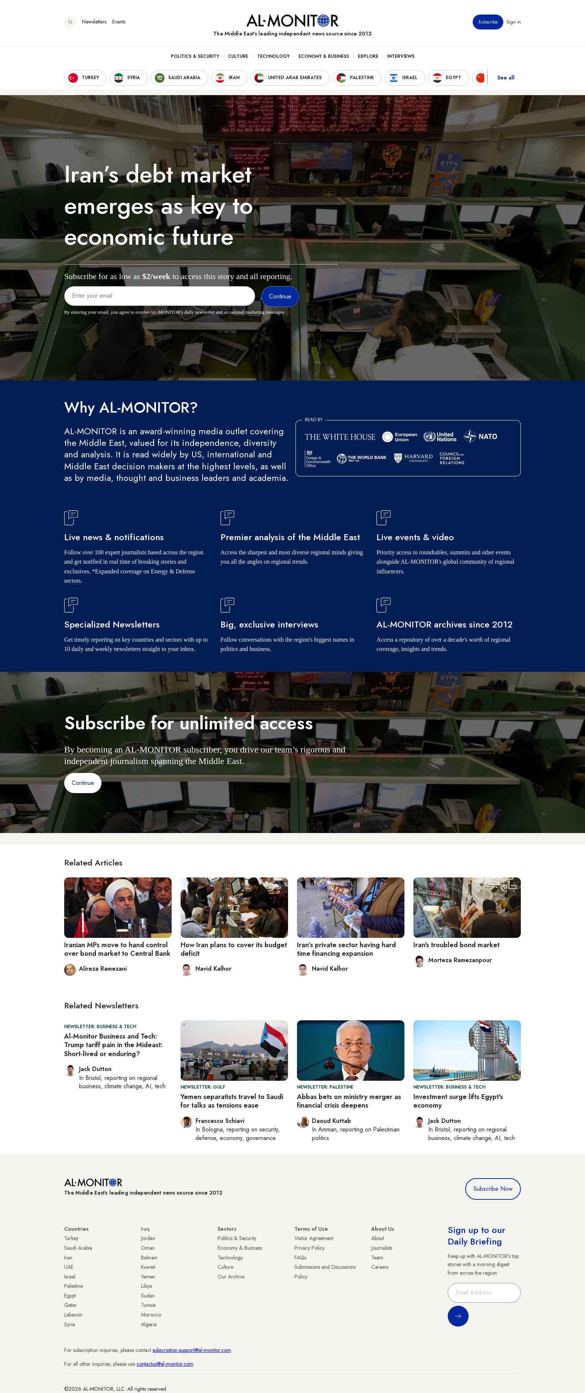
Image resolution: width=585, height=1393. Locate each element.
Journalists (381, 1248)
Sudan (148, 1295)
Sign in (513, 22)
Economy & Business (323, 56)
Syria (69, 1324)
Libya (146, 1286)
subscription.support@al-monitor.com (192, 1350)
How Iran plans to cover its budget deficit (234, 949)
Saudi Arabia (78, 1248)
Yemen (148, 1276)
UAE (68, 1267)
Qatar (70, 1305)
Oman (148, 1248)
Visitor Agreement (313, 1238)
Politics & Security (195, 56)
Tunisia (148, 1305)
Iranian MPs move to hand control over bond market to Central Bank (117, 949)
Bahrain (149, 1257)
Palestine (73, 1286)
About (377, 1238)
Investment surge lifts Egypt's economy (458, 1101)
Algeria (149, 1324)
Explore (368, 56)
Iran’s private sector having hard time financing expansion (346, 949)
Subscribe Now (493, 1188)
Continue (83, 783)
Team (377, 1257)
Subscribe (488, 22)
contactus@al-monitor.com (165, 1364)
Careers (379, 1267)
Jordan (148, 1238)
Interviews (400, 56)
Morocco (151, 1314)
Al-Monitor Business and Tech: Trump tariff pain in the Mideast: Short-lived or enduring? (113, 1045)
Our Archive (231, 1276)
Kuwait (148, 1267)
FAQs (300, 1257)
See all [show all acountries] (505, 78)
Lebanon (73, 1314)
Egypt (70, 1295)
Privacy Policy (309, 1248)
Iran (68, 1257)
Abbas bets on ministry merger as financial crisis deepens (349, 1101)
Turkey (71, 1238)
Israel (69, 1276)
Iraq (145, 1229)
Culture (238, 56)
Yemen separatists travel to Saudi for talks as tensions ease (232, 1101)
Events (118, 22)
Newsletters (94, 22)
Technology (273, 56)
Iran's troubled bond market (456, 945)
